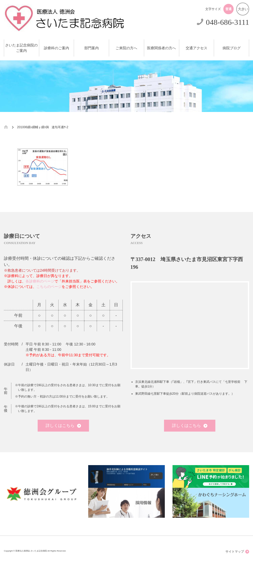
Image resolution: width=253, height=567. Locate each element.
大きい (243, 9)
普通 (228, 9)
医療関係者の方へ (161, 48)
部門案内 (91, 48)
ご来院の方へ (126, 48)
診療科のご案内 (56, 48)
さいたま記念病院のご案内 (21, 48)
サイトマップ (237, 552)
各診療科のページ (40, 281)
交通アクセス (196, 48)
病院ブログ (232, 48)
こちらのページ (49, 287)
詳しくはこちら (63, 425)
